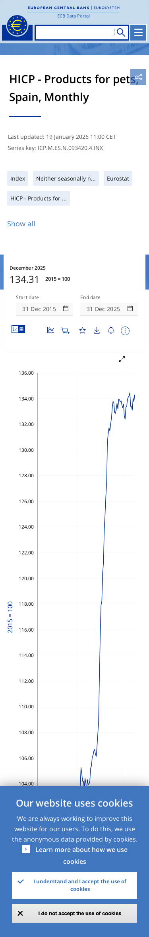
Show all (21, 223)
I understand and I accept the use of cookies (79, 885)
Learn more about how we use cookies (81, 855)
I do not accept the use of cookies (80, 913)
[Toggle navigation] (138, 33)
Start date (27, 297)
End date (90, 297)
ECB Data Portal (73, 16)
